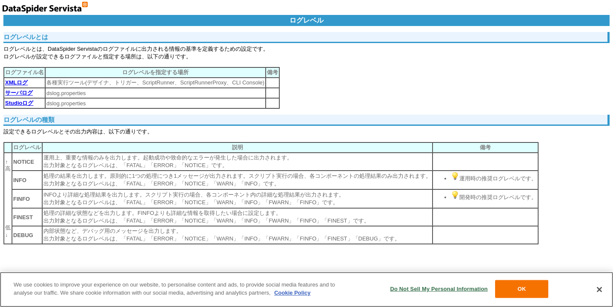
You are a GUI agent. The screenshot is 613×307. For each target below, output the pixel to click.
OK (522, 289)
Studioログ (19, 103)
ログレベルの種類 (28, 119)
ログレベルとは (25, 37)
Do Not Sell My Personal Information (438, 289)
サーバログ (19, 93)
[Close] (599, 289)
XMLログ (16, 82)
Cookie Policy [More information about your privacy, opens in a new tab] (292, 293)
